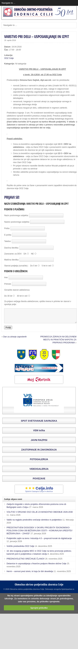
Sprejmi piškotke (39, 611)
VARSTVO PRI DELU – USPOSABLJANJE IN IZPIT (36, 36)
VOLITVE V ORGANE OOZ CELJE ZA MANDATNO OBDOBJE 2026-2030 (39, 515)
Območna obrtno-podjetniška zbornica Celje (39, 587)
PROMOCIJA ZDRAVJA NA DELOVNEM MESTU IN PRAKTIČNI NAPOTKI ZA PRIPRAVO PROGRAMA (58, 343)
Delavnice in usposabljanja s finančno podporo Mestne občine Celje (36, 566)
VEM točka (39, 433)
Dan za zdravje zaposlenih (15, 340)
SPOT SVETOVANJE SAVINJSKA (39, 423)
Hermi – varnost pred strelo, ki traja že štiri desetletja (29, 574)
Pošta (6, 228)
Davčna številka (11, 248)
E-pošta (7, 235)
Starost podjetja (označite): (16, 266)
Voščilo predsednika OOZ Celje (20, 549)
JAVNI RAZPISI (39, 443)
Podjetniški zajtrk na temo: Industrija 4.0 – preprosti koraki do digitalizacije (39, 541)
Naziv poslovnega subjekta (16, 215)
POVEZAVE (39, 481)
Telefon (7, 241)
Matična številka (11, 260)
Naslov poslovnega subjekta (16, 222)
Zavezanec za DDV (12, 254)
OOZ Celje (9, 58)
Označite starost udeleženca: (17, 290)
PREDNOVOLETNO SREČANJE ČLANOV (25, 562)
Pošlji (8, 330)
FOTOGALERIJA (39, 462)
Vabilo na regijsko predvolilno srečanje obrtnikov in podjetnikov (34, 523)
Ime (5, 277)
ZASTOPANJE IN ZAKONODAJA (39, 452)
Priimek (7, 284)
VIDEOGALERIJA (38, 472)
